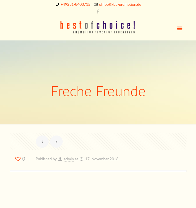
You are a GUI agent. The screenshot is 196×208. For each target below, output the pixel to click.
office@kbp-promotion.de (120, 4)
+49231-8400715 (75, 4)
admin (69, 159)
